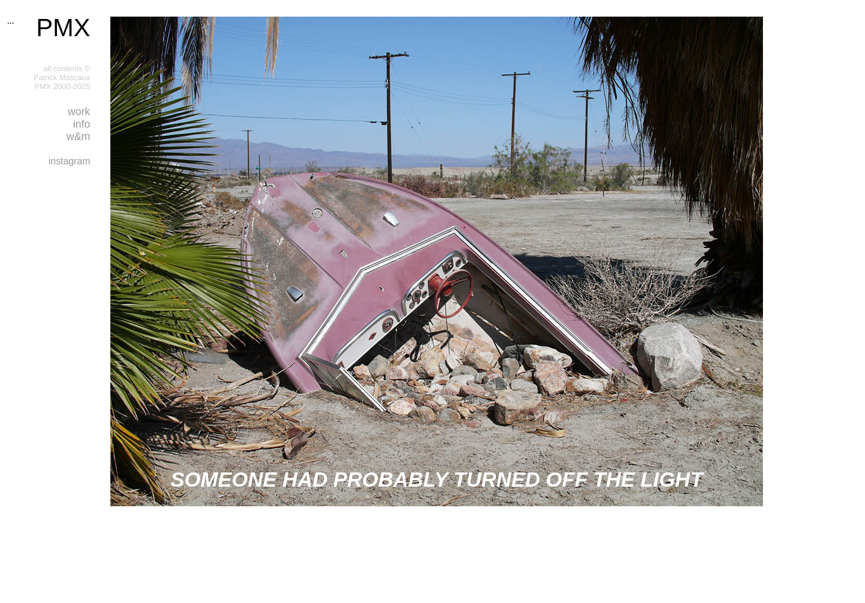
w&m (78, 136)
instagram (69, 161)
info (81, 124)
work (79, 112)
